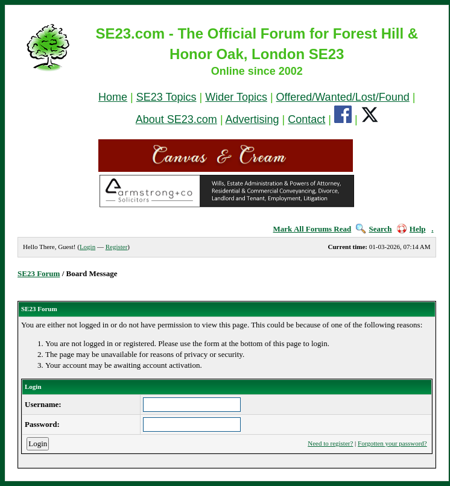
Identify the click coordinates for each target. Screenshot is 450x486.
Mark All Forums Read (312, 228)
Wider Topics (236, 97)
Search (373, 228)
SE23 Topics (166, 97)
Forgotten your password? (392, 443)
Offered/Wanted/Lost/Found (343, 97)
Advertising (252, 119)
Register (117, 246)
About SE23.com (176, 119)
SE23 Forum (38, 273)
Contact (306, 119)
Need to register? (330, 443)
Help (411, 228)
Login (87, 246)
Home (112, 97)
